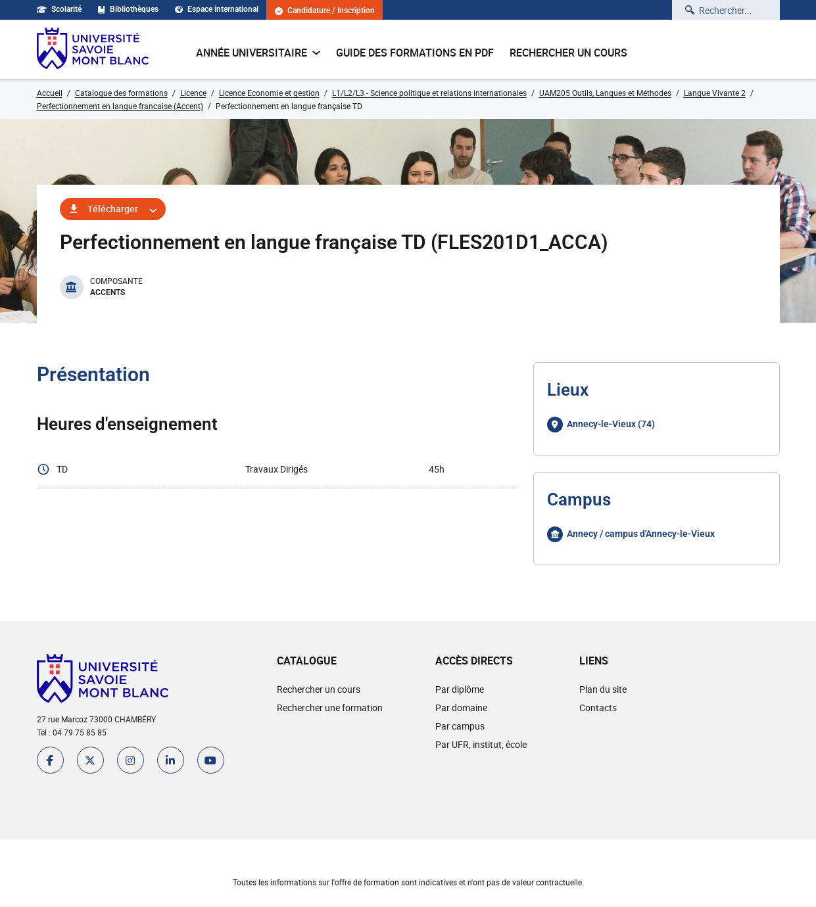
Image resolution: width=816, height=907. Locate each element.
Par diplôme (459, 689)
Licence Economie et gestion (269, 92)
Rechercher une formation (330, 707)
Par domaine (461, 707)
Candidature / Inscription (325, 11)
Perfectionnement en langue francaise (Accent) (120, 106)
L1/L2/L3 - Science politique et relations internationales (429, 92)
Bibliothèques (128, 9)
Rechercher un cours (568, 52)
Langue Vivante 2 (715, 92)
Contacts (598, 707)
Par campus (460, 726)
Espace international (216, 9)
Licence (193, 92)
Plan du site (603, 689)
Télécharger (112, 208)
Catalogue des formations (121, 92)
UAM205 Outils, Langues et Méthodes (605, 92)
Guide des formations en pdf (415, 52)
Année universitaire (258, 52)
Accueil (49, 92)
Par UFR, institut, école (481, 744)
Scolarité (59, 9)
